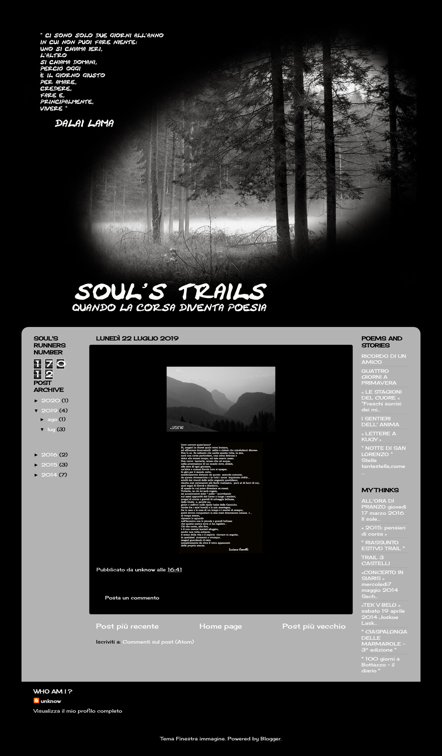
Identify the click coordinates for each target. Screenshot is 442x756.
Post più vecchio (314, 626)
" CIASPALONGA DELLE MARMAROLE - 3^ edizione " (384, 641)
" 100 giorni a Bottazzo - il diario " (381, 665)
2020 (51, 400)
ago (53, 419)
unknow (51, 701)
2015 (50, 465)
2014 (50, 475)
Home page (220, 626)
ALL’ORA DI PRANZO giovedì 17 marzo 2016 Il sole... (384, 510)
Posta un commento (132, 597)
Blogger (271, 738)
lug (52, 429)
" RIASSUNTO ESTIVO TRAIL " (383, 545)
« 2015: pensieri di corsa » (384, 530)
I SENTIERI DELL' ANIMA (380, 421)
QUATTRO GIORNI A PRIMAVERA (379, 377)
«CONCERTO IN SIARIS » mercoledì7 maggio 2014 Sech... (382, 584)
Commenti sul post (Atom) (158, 642)
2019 (50, 410)
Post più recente (127, 626)
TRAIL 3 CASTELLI (376, 560)
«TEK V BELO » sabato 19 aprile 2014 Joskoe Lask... (383, 614)
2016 (50, 454)
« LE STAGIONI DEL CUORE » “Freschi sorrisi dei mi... (382, 401)
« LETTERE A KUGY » (379, 436)
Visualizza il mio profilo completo (78, 711)
